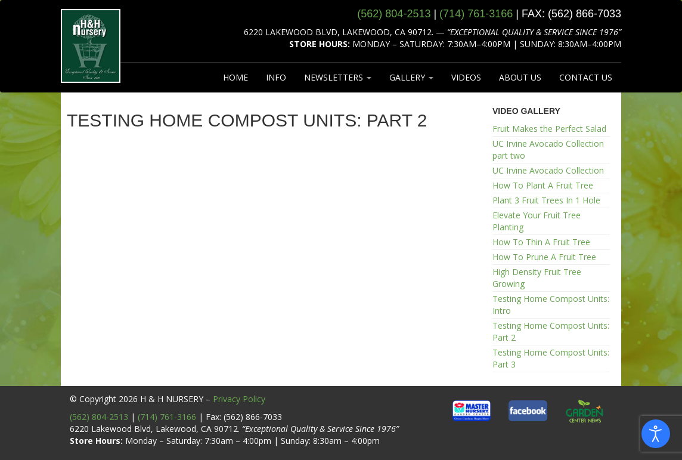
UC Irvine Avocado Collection (548, 170)
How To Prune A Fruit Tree (544, 257)
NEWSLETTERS (337, 77)
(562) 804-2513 (99, 416)
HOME (235, 77)
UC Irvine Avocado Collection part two (548, 149)
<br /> (271, 264)
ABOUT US (520, 77)
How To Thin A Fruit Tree (541, 242)
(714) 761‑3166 (476, 14)
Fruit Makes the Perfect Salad (549, 128)
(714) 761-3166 (167, 416)
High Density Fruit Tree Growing (536, 277)
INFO (276, 77)
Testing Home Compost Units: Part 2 (550, 331)
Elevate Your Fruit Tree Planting (536, 221)
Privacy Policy (239, 399)
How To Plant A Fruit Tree (542, 185)
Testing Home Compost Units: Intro (550, 304)
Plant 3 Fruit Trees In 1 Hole (546, 200)
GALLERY (411, 77)
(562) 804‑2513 (393, 14)
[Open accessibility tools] (655, 433)
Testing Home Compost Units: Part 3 (550, 358)
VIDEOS (466, 77)
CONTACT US (585, 77)
